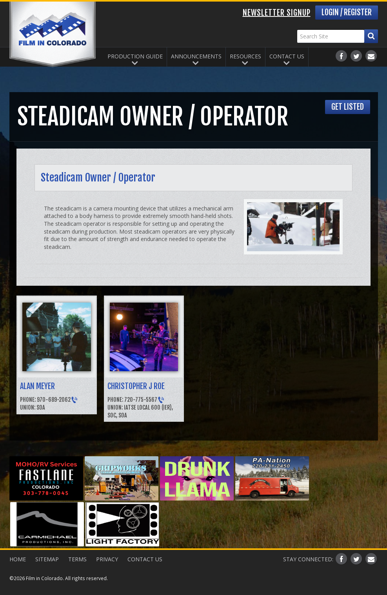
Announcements (196, 56)
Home (17, 559)
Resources (245, 56)
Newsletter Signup (277, 13)
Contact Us (286, 56)
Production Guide (135, 56)
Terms (77, 559)
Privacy (107, 559)
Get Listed (347, 107)
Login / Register (347, 12)
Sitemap (47, 559)
